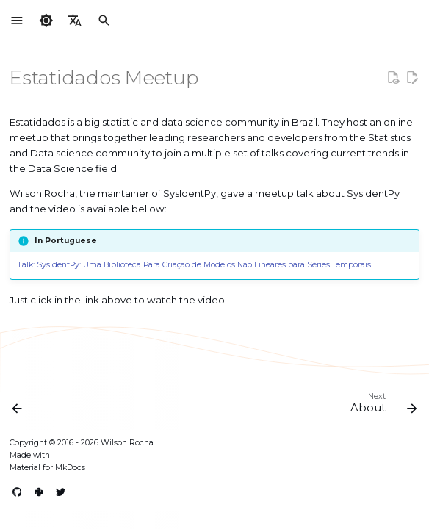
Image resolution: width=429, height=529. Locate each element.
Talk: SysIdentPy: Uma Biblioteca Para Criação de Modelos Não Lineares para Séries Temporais (194, 265)
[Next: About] (381, 406)
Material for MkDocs (47, 467)
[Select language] (75, 21)
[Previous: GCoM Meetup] (18, 406)
